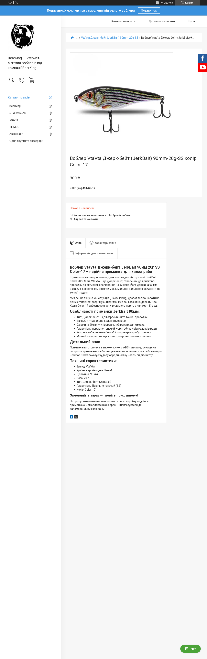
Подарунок (149, 10)
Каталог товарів (19, 97)
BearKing (15, 106)
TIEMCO (14, 127)
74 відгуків (167, 2)
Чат (190, 649)
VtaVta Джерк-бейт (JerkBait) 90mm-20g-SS (109, 37)
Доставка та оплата (162, 21)
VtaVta (13, 119)
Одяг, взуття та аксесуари (26, 140)
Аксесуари (16, 133)
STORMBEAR (17, 112)
